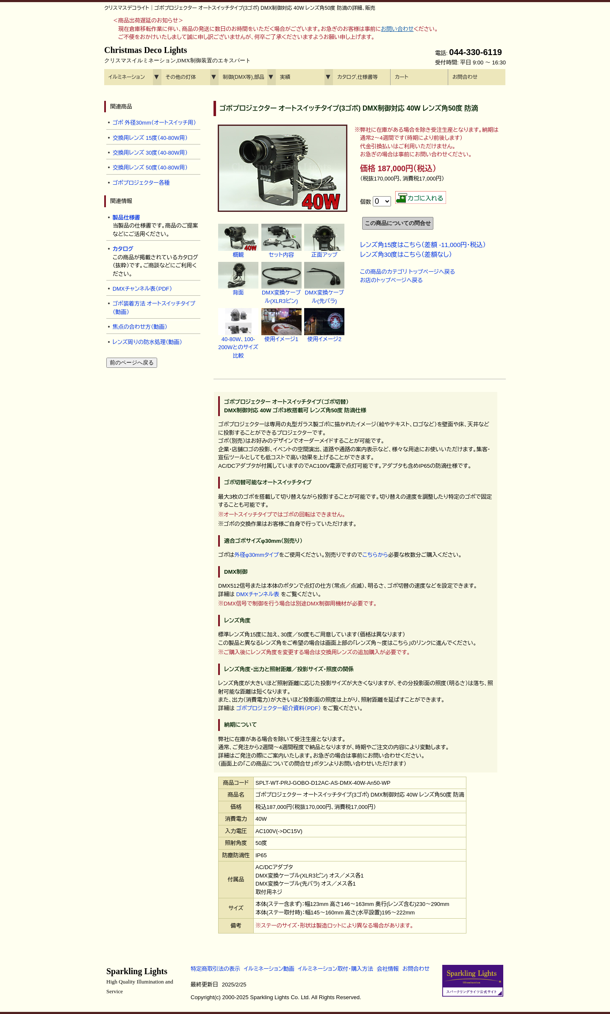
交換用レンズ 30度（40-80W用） (150, 153)
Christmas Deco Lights (177, 54)
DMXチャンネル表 (258, 594)
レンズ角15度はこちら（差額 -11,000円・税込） (423, 244)
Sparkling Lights (139, 981)
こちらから (375, 555)
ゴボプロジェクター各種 (141, 183)
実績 (285, 77)
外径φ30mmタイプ (256, 555)
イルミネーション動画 (269, 969)
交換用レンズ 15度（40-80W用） (150, 138)
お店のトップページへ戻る (391, 280)
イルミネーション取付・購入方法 (335, 969)
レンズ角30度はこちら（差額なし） (406, 254)
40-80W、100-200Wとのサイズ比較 (238, 338)
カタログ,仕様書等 (357, 77)
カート (401, 77)
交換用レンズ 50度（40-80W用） (150, 167)
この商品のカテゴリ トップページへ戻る (407, 272)
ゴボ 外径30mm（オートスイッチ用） (154, 122)
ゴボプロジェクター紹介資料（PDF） (278, 708)
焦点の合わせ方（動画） (140, 327)
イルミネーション (126, 77)
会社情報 (388, 969)
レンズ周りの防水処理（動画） (147, 342)
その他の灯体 (181, 77)
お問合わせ (464, 77)
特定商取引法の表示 (215, 969)
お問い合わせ (397, 29)
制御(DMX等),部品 (243, 77)
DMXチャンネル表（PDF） (142, 289)
